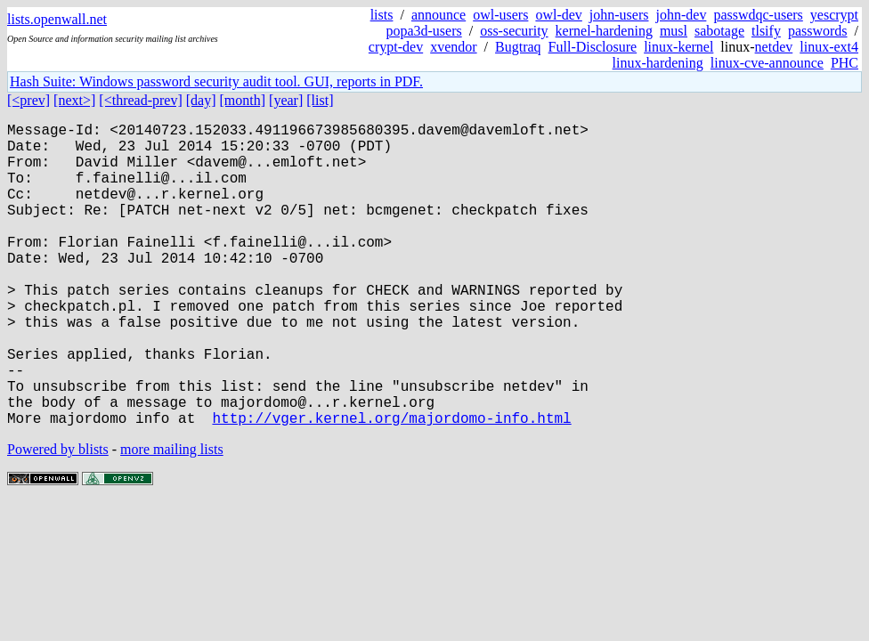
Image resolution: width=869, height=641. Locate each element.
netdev (774, 46)
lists (382, 14)
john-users (619, 14)
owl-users (500, 14)
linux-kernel (678, 46)
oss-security (514, 30)
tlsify (766, 30)
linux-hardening (658, 62)
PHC (844, 62)
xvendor (453, 46)
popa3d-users (423, 30)
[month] (243, 100)
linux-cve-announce (767, 62)
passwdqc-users (757, 14)
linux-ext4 (829, 46)
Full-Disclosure (593, 46)
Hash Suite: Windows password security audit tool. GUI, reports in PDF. (216, 81)
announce (438, 14)
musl (673, 30)
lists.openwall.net (57, 19)
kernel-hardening (604, 30)
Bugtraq (518, 46)
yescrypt (834, 14)
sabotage (719, 30)
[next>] (74, 100)
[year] (286, 100)
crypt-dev (396, 46)
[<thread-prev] (140, 100)
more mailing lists (171, 516)
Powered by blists (58, 516)
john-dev (681, 14)
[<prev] (28, 100)
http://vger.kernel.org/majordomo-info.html (391, 485)
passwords (818, 30)
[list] (319, 100)
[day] (201, 100)
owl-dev (558, 14)
